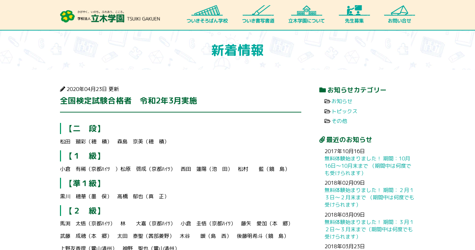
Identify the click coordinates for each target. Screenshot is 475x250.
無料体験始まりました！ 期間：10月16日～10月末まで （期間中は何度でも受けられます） (368, 166)
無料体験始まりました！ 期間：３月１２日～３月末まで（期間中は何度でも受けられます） (369, 229)
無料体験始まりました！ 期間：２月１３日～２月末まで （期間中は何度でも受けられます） (369, 197)
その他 (339, 121)
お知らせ (341, 101)
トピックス (344, 111)
